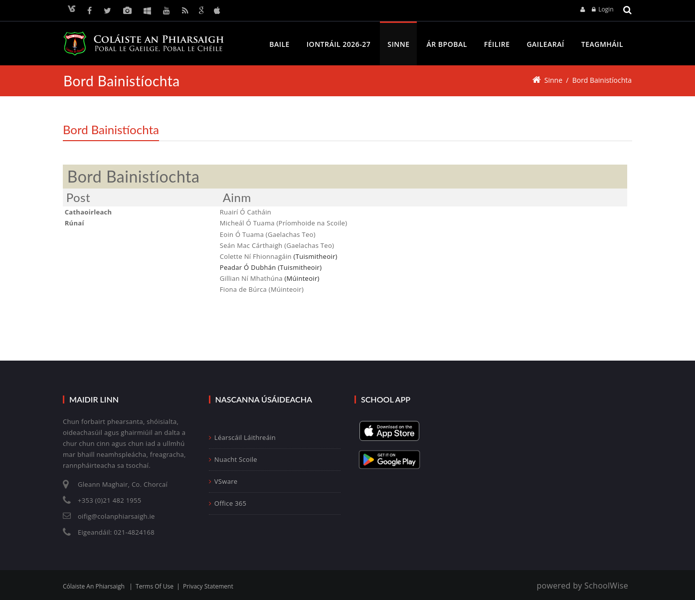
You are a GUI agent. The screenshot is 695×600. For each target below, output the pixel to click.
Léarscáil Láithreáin (242, 437)
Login (605, 9)
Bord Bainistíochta (602, 80)
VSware (223, 481)
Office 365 (228, 503)
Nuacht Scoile (233, 459)
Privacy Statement (208, 586)
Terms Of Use (155, 586)
